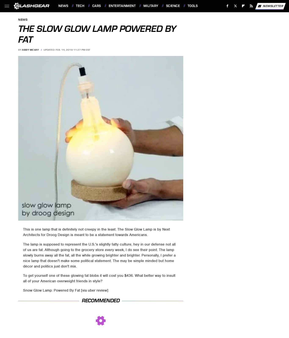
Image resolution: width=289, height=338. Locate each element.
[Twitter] (235, 6)
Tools (193, 6)
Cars (96, 6)
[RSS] (251, 6)
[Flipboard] (243, 6)
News (63, 6)
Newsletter (270, 6)
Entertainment (122, 6)
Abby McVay (30, 49)
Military (150, 6)
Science (173, 6)
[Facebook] (227, 6)
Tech (80, 6)
